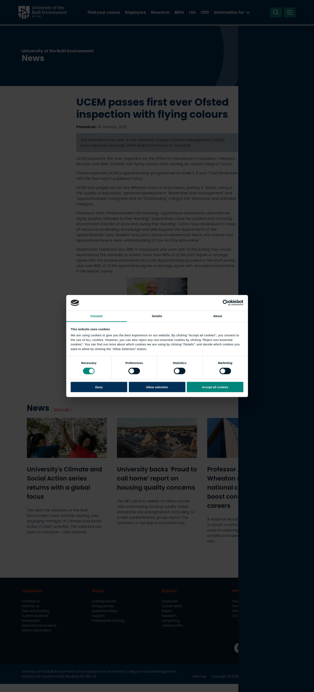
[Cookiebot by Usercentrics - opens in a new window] (225, 303)
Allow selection (157, 387)
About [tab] (217, 316)
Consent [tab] (96, 316)
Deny (99, 387)
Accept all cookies (215, 387)
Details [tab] (157, 316)
